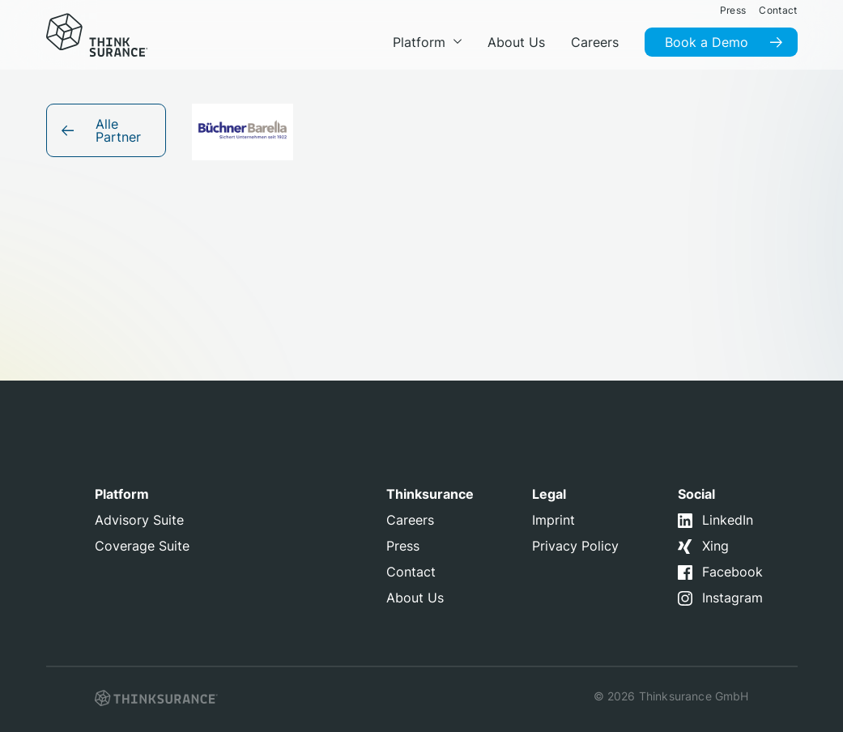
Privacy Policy (575, 546)
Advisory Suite (139, 520)
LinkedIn (727, 520)
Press (402, 546)
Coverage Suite (142, 546)
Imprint (553, 520)
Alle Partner (118, 130)
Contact (411, 572)
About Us (415, 597)
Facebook (732, 572)
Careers (410, 520)
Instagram (732, 597)
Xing (715, 546)
